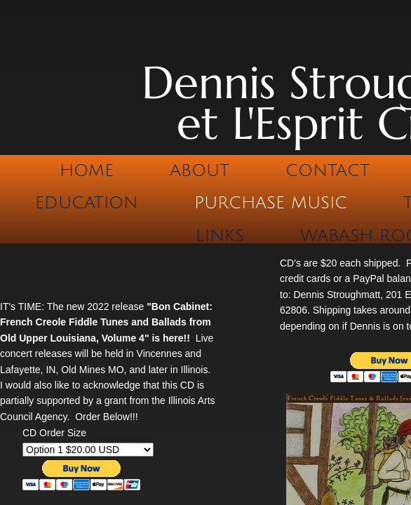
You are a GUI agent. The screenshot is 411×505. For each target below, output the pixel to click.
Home (87, 170)
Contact (327, 170)
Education (86, 203)
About (199, 170)
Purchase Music (270, 203)
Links (220, 236)
